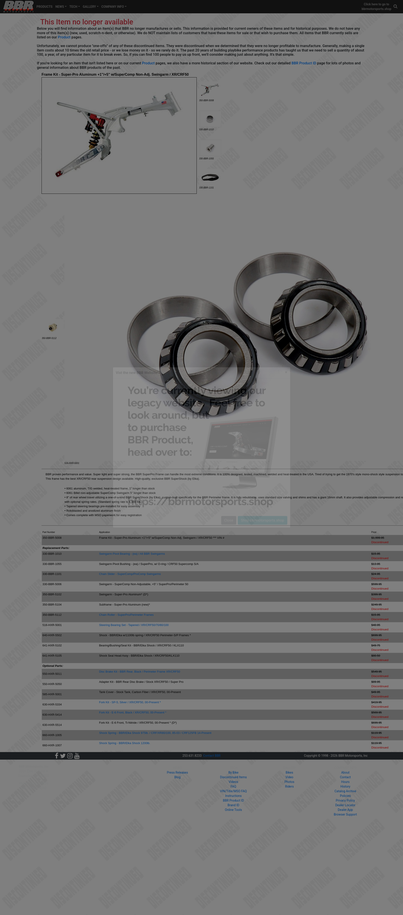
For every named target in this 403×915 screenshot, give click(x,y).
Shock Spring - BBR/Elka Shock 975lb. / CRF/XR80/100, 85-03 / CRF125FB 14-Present (155, 733)
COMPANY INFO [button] (112, 6)
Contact (345, 777)
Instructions (233, 796)
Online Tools (233, 810)
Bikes (289, 772)
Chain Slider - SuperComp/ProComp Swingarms (130, 574)
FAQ (233, 786)
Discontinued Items (233, 777)
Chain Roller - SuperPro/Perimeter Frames (126, 614)
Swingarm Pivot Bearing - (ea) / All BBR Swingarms (132, 553)
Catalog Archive (345, 791)
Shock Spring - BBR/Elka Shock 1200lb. (124, 743)
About (345, 772)
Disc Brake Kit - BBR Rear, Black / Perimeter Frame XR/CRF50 (139, 671)
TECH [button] (73, 6)
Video (289, 777)
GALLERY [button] (89, 6)
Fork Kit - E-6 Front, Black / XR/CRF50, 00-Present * (132, 712)
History (345, 786)
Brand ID (233, 805)
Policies (345, 796)
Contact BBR (211, 755)
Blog (177, 777)
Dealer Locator (345, 805)
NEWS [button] (59, 6)
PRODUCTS (44, 6)
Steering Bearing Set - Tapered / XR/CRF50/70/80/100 (134, 625)
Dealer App (345, 810)
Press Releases (177, 772)
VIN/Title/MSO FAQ (233, 791)
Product (64, 37)
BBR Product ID (304, 63)
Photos (289, 782)
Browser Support (345, 814)
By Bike (233, 772)
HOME (79, 768)
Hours (345, 782)
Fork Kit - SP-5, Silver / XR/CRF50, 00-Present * (130, 702)
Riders (289, 786)
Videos (233, 782)
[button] (395, 6)
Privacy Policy (345, 800)
